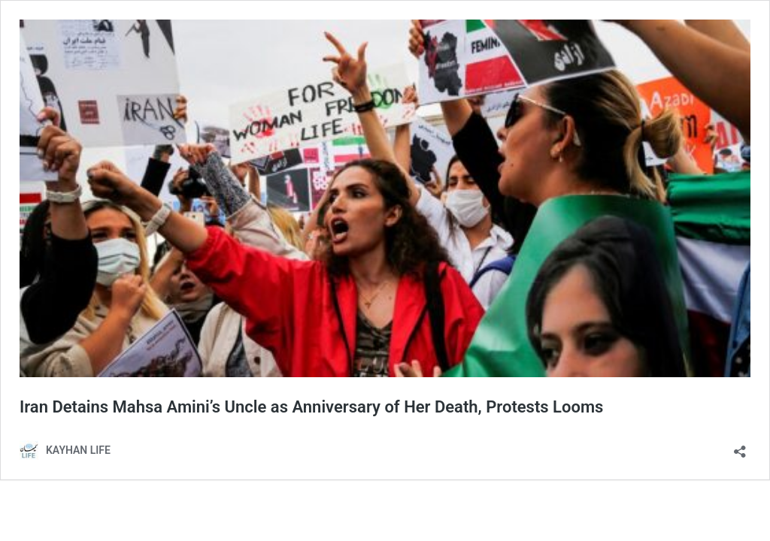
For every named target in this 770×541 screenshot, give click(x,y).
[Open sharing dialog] (739, 446)
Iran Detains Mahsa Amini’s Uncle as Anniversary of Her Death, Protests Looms (311, 406)
